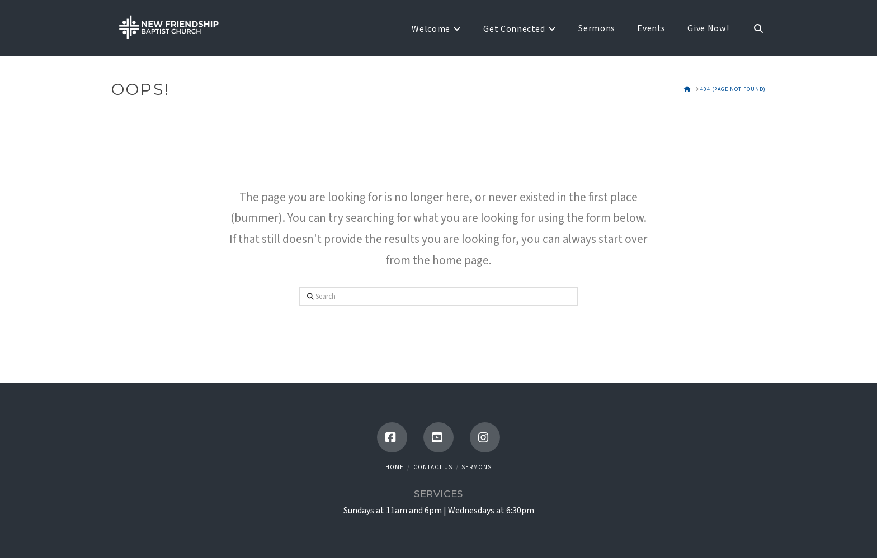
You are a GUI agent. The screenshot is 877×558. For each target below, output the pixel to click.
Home (394, 467)
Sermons (476, 467)
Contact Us (432, 467)
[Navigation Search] (753, 28)
